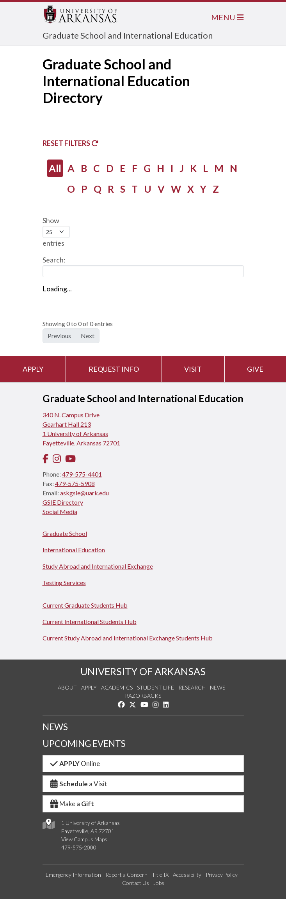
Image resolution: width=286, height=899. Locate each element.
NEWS (55, 727)
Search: (143, 266)
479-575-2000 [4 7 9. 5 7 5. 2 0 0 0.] (78, 847)
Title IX (160, 874)
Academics (117, 687)
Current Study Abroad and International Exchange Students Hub (128, 638)
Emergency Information (73, 874)
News (217, 687)
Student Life (155, 687)
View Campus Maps (84, 839)
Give (255, 369)
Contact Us (135, 882)
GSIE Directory (63, 502)
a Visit (78, 784)
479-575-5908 (75, 483)
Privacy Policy (222, 874)
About (67, 687)
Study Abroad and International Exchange (98, 566)
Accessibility (187, 874)
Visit (193, 369)
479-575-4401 (82, 474)
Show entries (56, 231)
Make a (71, 804)
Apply (33, 369)
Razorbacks (143, 695)
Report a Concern (126, 874)
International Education (74, 549)
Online (74, 763)
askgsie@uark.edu (84, 492)
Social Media (60, 511)
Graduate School (65, 533)
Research (192, 687)
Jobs (158, 882)
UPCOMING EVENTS (84, 743)
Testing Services (64, 582)
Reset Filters (70, 143)
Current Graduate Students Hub (85, 605)
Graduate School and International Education (128, 35)
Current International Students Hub (90, 621)
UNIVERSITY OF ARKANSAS (143, 671)
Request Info (114, 369)
